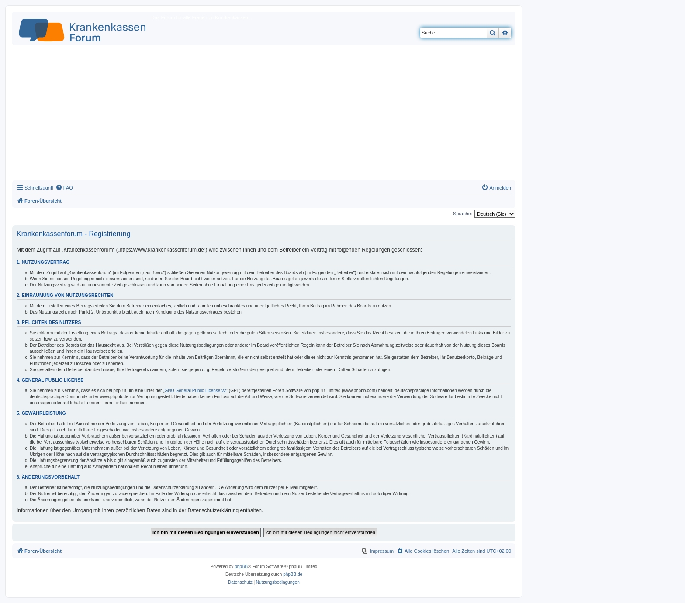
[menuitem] (64, 188)
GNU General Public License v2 (195, 390)
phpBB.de (292, 574)
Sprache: (462, 213)
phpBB (241, 566)
